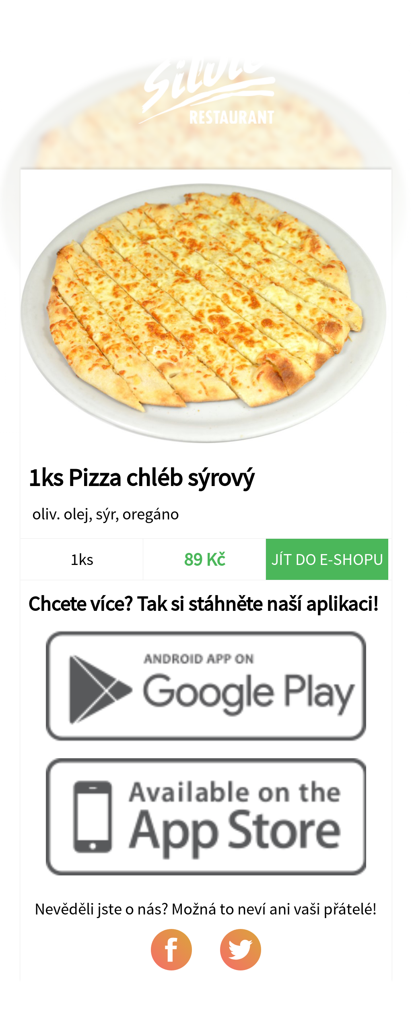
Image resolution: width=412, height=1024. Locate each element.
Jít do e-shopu (327, 559)
